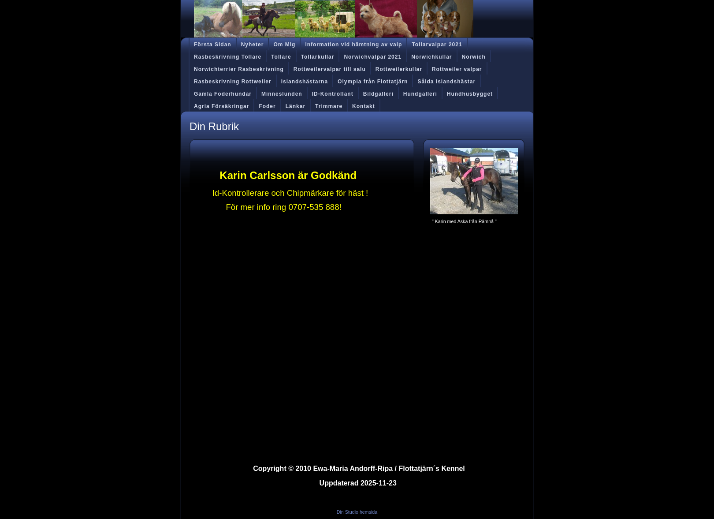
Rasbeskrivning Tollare (227, 57)
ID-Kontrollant (332, 94)
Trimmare (328, 106)
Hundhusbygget (470, 94)
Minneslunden (281, 94)
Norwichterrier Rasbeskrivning (239, 69)
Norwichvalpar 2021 (373, 57)
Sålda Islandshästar (446, 81)
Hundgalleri (420, 94)
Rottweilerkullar (399, 69)
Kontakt (363, 106)
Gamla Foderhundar (223, 94)
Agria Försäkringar (221, 106)
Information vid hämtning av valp (353, 44)
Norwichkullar (431, 57)
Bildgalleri (378, 94)
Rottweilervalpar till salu (330, 69)
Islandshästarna (304, 81)
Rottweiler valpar (457, 69)
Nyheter (252, 44)
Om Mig (284, 44)
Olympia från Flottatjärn (373, 81)
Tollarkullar (318, 57)
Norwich (474, 57)
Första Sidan (212, 44)
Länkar (295, 106)
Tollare (281, 57)
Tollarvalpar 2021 (437, 44)
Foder (267, 106)
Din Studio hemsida (357, 512)
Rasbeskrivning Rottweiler (232, 81)
